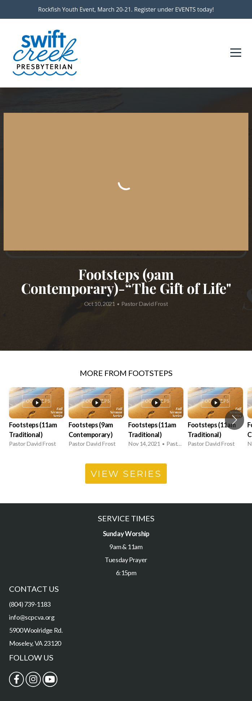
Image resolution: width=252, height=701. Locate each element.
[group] (36, 420)
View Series (126, 473)
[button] (234, 420)
